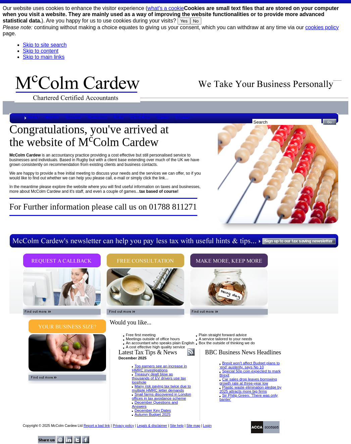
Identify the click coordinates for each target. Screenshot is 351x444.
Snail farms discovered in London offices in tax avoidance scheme (161, 396)
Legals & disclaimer (152, 426)
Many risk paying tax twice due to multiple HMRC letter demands (161, 388)
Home (33, 117)
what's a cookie (165, 8)
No (196, 21)
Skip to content (40, 51)
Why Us (52, 117)
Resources (97, 117)
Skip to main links (44, 57)
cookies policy (322, 27)
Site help (177, 426)
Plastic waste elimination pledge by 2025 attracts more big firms (250, 389)
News (118, 117)
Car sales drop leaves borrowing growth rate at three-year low (248, 381)
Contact (183, 117)
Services (73, 117)
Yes (184, 21)
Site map (193, 426)
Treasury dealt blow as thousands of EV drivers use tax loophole (159, 378)
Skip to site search (45, 45)
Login (207, 426)
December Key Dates (153, 410)
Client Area (140, 117)
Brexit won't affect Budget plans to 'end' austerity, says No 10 (249, 365)
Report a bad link (97, 426)
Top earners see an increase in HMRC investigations (159, 368)
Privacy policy (123, 426)
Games (162, 117)
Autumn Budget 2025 (152, 414)
